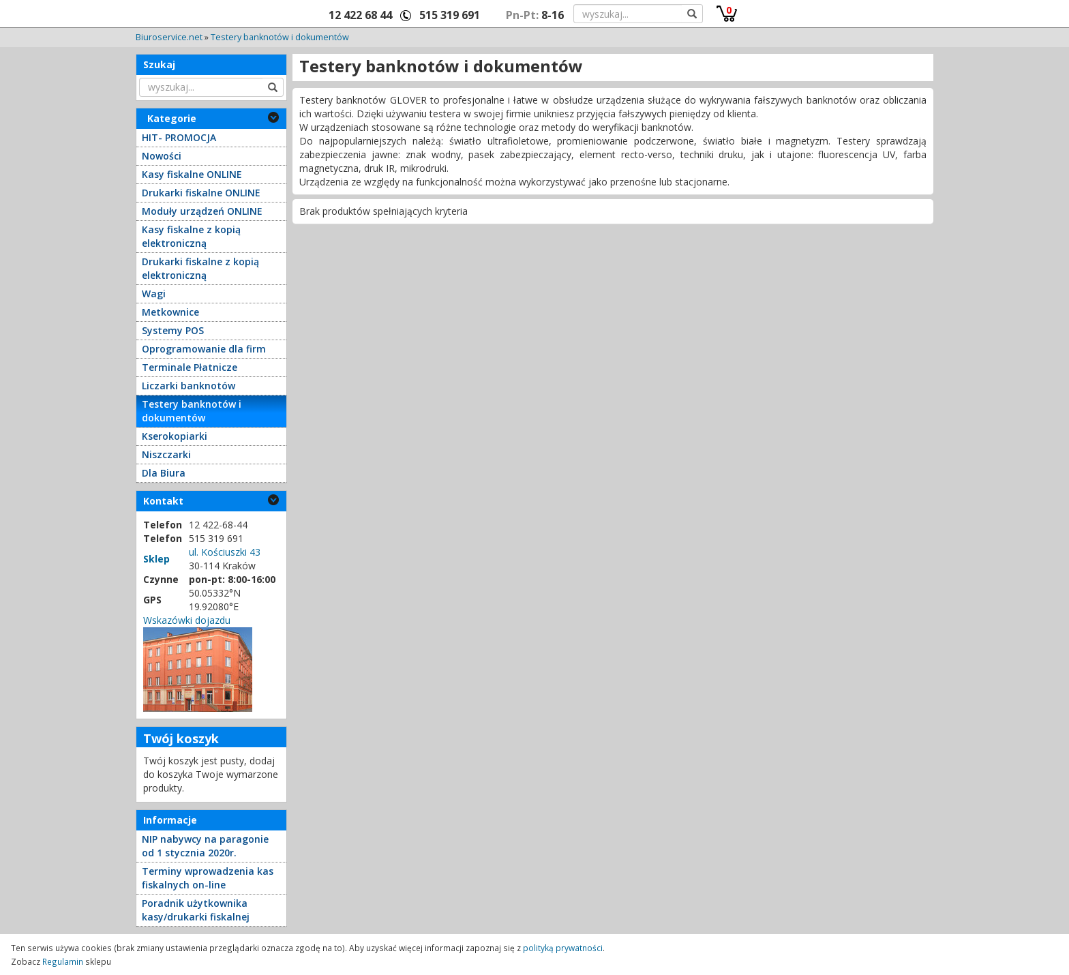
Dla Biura (163, 472)
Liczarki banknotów (188, 385)
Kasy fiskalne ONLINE (192, 174)
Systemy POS (173, 330)
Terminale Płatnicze (189, 367)
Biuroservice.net (169, 37)
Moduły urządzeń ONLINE (202, 211)
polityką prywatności (563, 947)
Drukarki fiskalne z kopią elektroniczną (200, 268)
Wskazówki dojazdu (186, 620)
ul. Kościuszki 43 (224, 551)
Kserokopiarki (174, 436)
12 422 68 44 (360, 14)
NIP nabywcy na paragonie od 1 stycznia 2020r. (205, 845)
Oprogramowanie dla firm (204, 348)
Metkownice (170, 311)
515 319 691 (449, 14)
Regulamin (62, 961)
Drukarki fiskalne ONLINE (201, 192)
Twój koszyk (181, 738)
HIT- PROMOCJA (179, 137)
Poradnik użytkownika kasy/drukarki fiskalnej (196, 910)
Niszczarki (166, 454)
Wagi (154, 293)
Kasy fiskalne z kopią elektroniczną (191, 236)
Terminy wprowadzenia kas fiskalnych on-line (207, 878)
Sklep (156, 558)
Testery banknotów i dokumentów (280, 37)
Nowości (161, 155)
